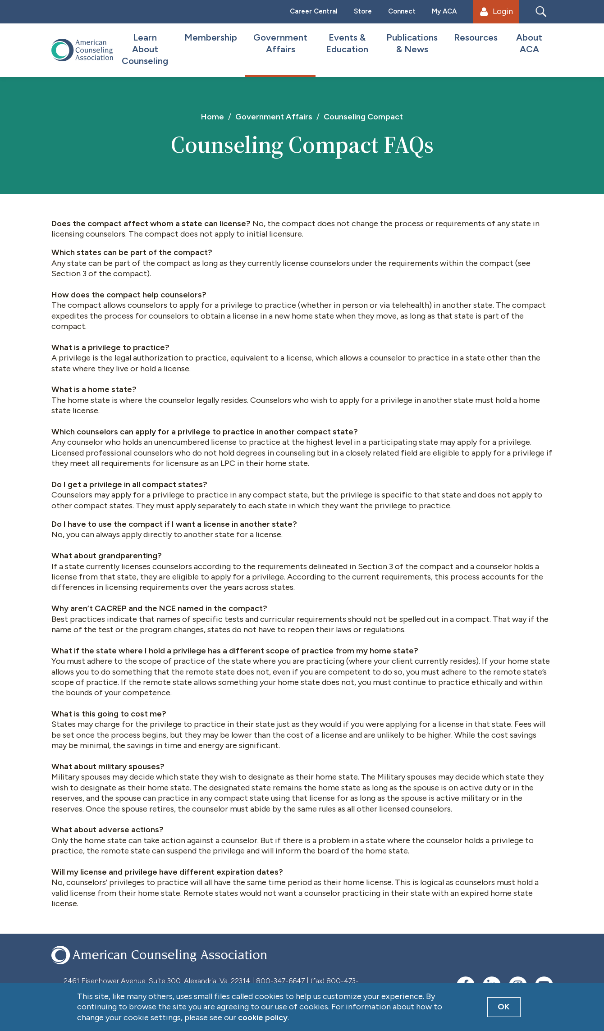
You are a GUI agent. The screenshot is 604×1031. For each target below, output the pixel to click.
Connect (402, 11)
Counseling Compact (363, 117)
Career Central (314, 11)
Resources (476, 37)
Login (496, 11)
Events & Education (347, 43)
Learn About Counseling (145, 49)
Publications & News (412, 43)
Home (212, 117)
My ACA (444, 11)
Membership (210, 37)
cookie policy (263, 1017)
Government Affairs (280, 43)
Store (363, 11)
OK (504, 1007)
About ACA (529, 43)
